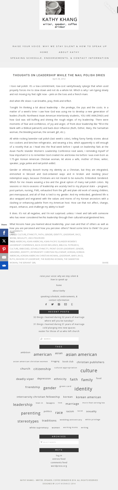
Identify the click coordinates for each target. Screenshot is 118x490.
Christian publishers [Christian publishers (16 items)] (90, 362)
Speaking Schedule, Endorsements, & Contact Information (59, 58)
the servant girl (27, 262)
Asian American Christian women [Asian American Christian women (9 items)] (30, 361)
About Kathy (69, 52)
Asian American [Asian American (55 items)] (81, 354)
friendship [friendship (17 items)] (32, 387)
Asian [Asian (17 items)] (59, 353)
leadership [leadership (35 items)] (23, 404)
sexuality (22, 238)
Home (44, 52)
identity (58, 234)
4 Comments (16, 231)
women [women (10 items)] (56, 427)
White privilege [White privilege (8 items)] (92, 419)
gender (48, 234)
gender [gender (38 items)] (49, 387)
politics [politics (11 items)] (48, 411)
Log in (59, 455)
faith (41, 234)
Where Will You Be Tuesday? (59, 320)
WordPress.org (59, 466)
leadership (69, 234)
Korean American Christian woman (39, 255)
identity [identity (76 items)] (83, 389)
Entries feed (59, 459)
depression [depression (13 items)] (44, 378)
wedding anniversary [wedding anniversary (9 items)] (71, 419)
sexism (13, 238)
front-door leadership (62, 248)
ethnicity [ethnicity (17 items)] (60, 379)
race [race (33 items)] (59, 412)
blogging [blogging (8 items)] (55, 361)
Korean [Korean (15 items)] (68, 396)
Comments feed (59, 462)
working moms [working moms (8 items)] (70, 427)
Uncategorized (36, 238)
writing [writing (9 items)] (84, 427)
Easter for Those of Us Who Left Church (59, 331)
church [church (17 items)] (25, 368)
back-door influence (46, 245)
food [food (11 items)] (98, 378)
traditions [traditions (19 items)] (49, 420)
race (78, 234)
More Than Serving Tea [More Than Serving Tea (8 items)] (93, 403)
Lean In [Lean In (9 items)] (39, 403)
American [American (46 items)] (43, 354)
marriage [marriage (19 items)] (72, 404)
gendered (15, 252)
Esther (34, 248)
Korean (71, 252)
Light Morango (63, 483)
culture (21, 234)
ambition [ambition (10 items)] (25, 352)
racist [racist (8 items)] (80, 411)
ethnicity (32, 234)
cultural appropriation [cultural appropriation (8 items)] (65, 368)
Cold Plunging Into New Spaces (59, 327)
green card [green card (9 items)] (65, 386)
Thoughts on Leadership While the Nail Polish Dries (59, 75)
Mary (74, 255)
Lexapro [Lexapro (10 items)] (50, 403)
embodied (24, 248)
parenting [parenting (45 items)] (31, 413)
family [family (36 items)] (87, 379)
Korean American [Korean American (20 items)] (88, 397)
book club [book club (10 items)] (68, 361)
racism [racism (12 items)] (70, 411)
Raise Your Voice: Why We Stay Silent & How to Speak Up (60, 46)
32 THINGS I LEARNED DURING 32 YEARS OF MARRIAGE (59, 317)
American (21, 241)
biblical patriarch (69, 245)
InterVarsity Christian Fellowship (49, 252)
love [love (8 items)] (60, 403)
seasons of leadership (28, 259)
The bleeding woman (52, 259)
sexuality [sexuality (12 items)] (91, 411)
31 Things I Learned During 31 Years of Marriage (59, 324)
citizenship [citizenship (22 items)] (42, 369)
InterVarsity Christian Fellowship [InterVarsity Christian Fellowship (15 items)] (38, 396)
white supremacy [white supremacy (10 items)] (39, 427)
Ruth (12, 259)
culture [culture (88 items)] (88, 370)
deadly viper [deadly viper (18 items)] (25, 379)
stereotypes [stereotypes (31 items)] (28, 421)
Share (105, 262)
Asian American (35, 241)
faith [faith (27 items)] (74, 379)
